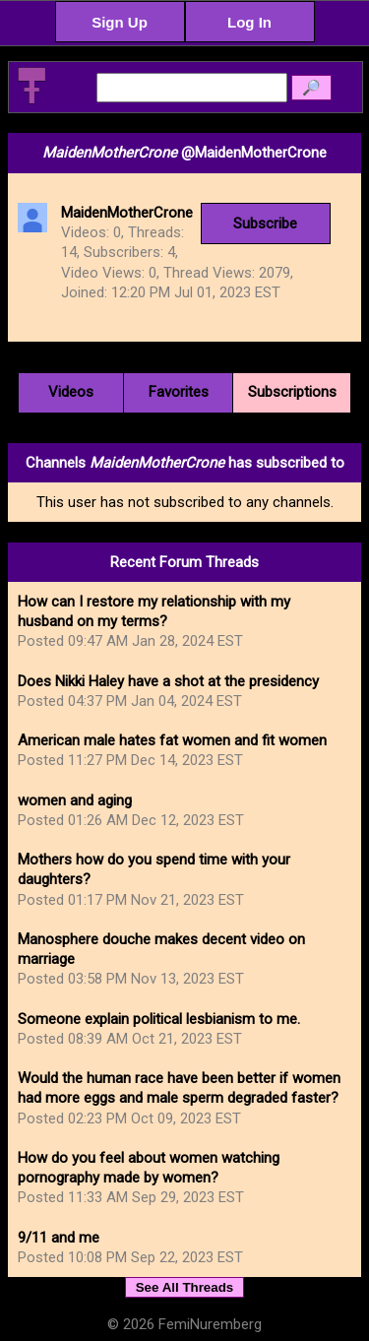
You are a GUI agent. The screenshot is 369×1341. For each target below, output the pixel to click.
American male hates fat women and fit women (172, 740)
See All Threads (185, 1287)
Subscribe (265, 223)
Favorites (179, 392)
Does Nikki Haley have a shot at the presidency (168, 681)
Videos (70, 392)
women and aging (75, 800)
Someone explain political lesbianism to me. (159, 1019)
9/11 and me (58, 1237)
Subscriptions (292, 392)
